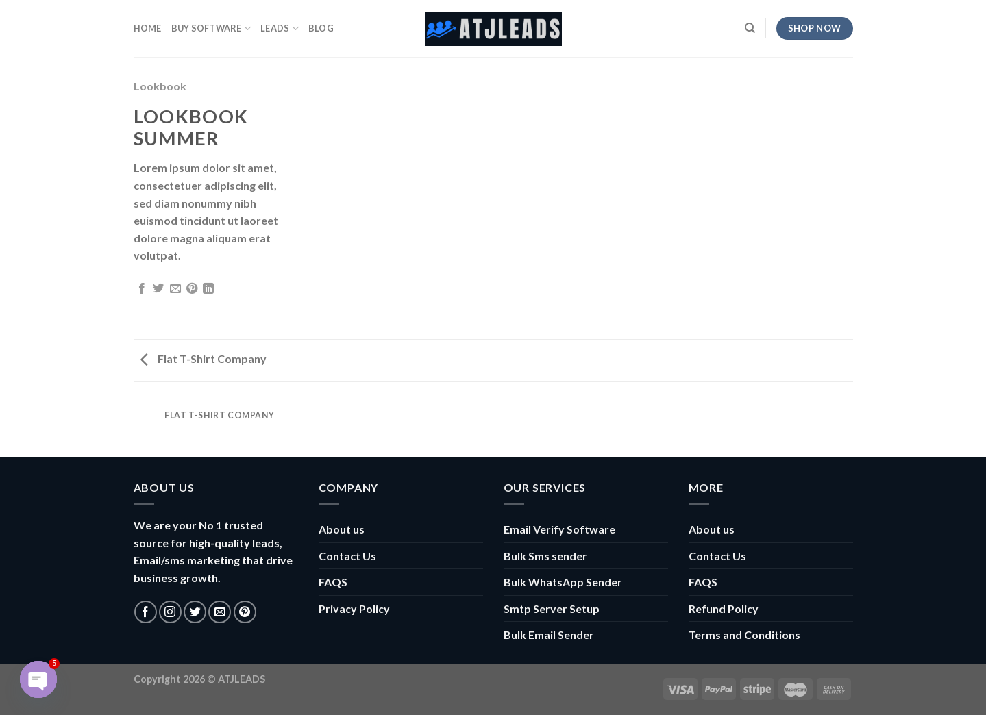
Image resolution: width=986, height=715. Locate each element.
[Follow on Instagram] (170, 612)
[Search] (750, 28)
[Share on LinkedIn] (208, 289)
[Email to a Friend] (175, 289)
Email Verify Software (559, 529)
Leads (279, 28)
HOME (148, 28)
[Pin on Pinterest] (191, 289)
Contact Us (347, 555)
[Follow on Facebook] (145, 612)
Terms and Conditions (744, 634)
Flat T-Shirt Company (203, 358)
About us (342, 529)
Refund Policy (724, 608)
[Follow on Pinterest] (245, 612)
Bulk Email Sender (549, 634)
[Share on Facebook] (141, 289)
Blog (321, 28)
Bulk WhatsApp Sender (563, 581)
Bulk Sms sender (545, 555)
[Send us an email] (219, 612)
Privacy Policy (354, 608)
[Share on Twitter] (158, 289)
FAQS (333, 581)
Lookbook (160, 85)
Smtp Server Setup (552, 608)
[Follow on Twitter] (195, 612)
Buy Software (211, 28)
